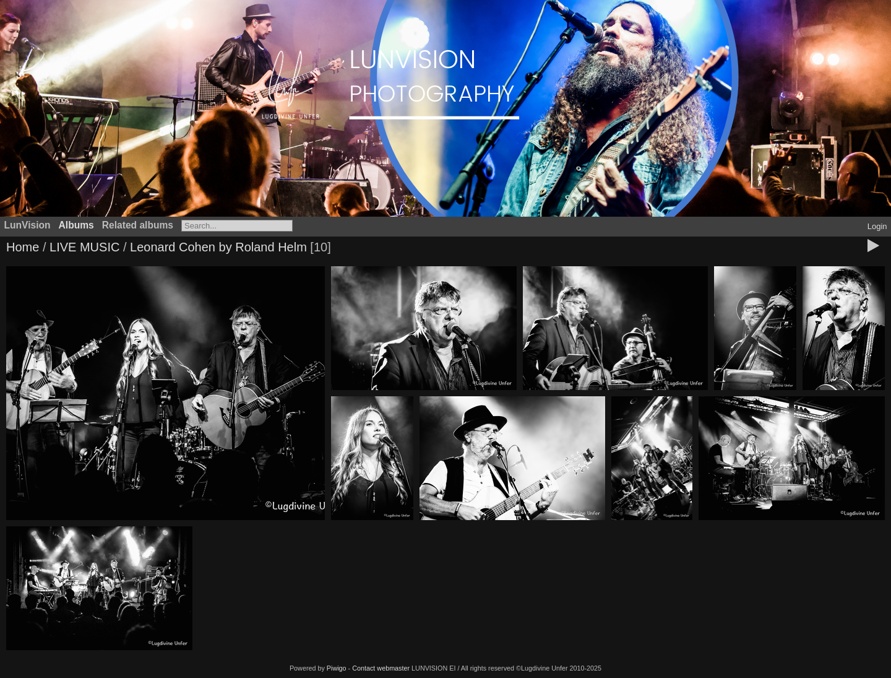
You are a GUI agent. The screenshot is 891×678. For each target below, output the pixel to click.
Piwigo (336, 668)
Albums (76, 225)
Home (22, 247)
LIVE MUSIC (84, 247)
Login (877, 226)
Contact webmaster (381, 668)
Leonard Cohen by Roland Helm (218, 247)
